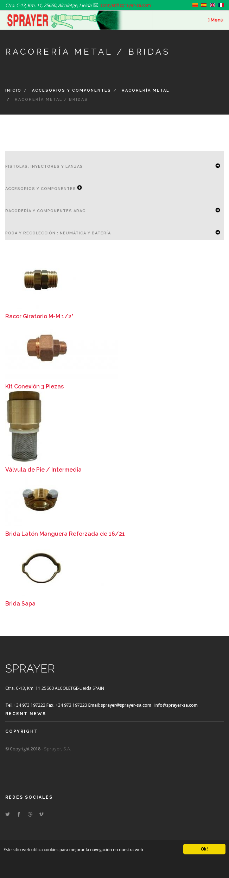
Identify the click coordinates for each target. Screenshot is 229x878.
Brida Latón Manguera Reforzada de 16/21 (65, 533)
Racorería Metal (145, 90)
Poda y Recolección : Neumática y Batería (58, 233)
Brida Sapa (20, 603)
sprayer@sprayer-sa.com (126, 705)
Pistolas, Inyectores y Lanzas (44, 166)
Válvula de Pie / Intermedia (43, 469)
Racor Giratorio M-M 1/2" (39, 316)
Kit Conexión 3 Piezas (34, 386)
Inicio (13, 90)
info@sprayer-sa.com (176, 705)
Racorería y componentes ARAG (45, 211)
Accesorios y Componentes (71, 90)
